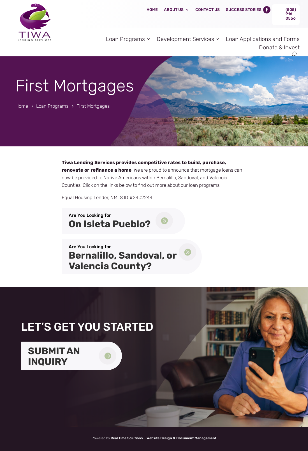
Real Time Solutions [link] (127, 438)
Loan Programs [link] (125, 39)
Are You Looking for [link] (90, 215)
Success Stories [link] (243, 9)
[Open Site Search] (294, 54)
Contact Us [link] (207, 9)
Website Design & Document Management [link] (181, 438)
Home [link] (152, 9)
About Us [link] (174, 9)
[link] (33, 43)
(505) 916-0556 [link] (291, 14)
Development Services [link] (185, 39)
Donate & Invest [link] (279, 47)
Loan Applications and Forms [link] (263, 39)
